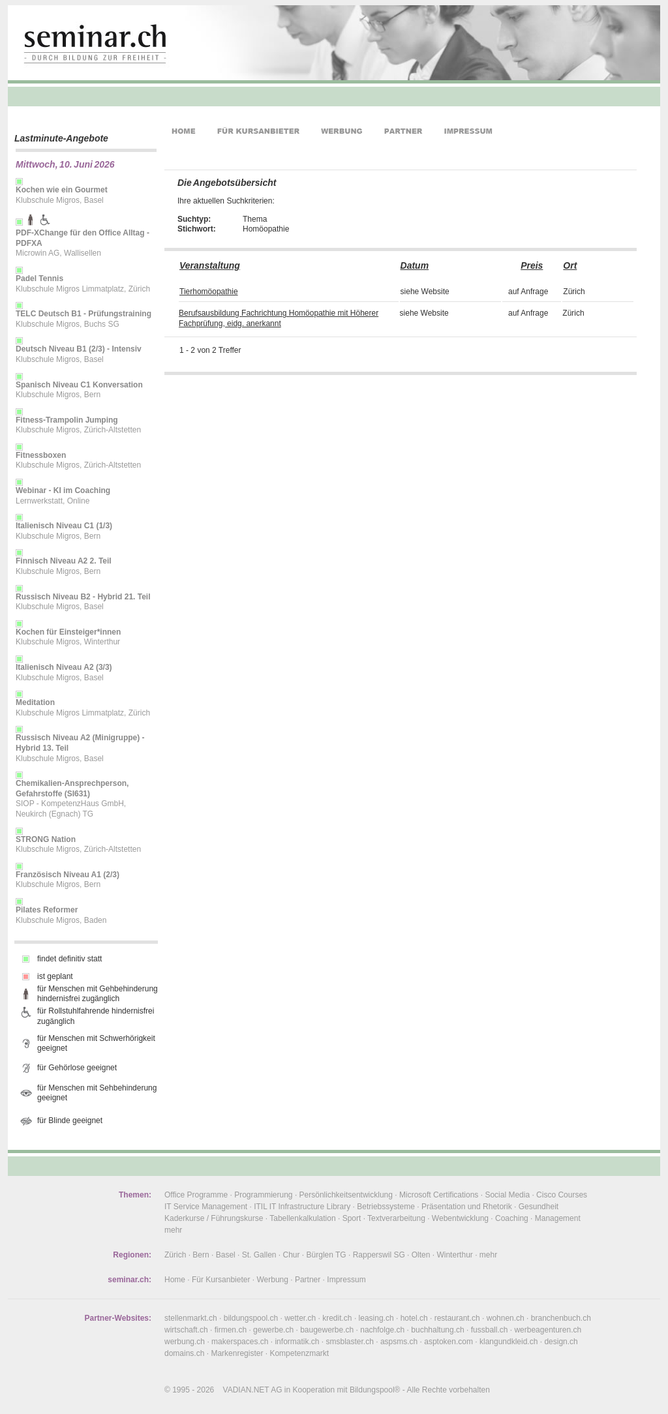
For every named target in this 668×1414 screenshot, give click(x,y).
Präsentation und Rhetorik (466, 1206)
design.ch (560, 1341)
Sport (351, 1218)
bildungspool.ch (251, 1318)
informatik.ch (297, 1341)
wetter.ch (300, 1318)
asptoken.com (448, 1341)
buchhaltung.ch (437, 1329)
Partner (307, 1279)
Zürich (175, 1254)
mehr (173, 1230)
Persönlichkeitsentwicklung (346, 1194)
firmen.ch (231, 1329)
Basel (225, 1254)
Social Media (507, 1194)
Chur (291, 1254)
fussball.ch (489, 1329)
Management (558, 1218)
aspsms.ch (399, 1341)
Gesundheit (538, 1206)
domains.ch (184, 1353)
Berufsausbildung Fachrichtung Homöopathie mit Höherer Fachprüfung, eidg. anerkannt (278, 318)
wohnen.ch (505, 1318)
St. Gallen (259, 1254)
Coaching (511, 1218)
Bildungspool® (375, 1389)
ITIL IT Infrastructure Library (302, 1206)
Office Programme (196, 1194)
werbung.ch (184, 1341)
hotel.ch (414, 1318)
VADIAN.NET (246, 1389)
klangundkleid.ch (508, 1341)
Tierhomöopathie (208, 291)
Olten (421, 1254)
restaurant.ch (457, 1318)
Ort (570, 265)
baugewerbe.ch (327, 1329)
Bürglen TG (326, 1254)
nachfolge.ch (382, 1329)
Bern (200, 1254)
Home (174, 1279)
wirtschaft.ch (186, 1329)
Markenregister (237, 1353)
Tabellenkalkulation (302, 1218)
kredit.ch (337, 1318)
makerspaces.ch (239, 1341)
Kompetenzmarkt (299, 1353)
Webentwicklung (460, 1218)
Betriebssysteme (386, 1206)
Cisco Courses (561, 1194)
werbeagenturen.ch (547, 1329)
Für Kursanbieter (221, 1279)
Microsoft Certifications (438, 1194)
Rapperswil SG (379, 1254)
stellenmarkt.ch (190, 1318)
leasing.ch (376, 1318)
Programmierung (263, 1194)
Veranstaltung (209, 265)
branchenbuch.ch (561, 1318)
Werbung (272, 1279)
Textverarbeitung (396, 1218)
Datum (415, 265)
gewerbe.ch (273, 1329)
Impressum (346, 1279)
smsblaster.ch (350, 1341)
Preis (532, 265)
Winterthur (454, 1254)
